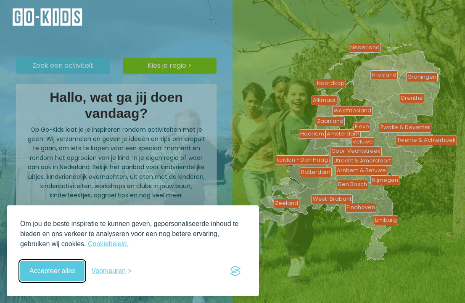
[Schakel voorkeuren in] (111, 271)
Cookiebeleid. (108, 243)
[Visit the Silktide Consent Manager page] (235, 271)
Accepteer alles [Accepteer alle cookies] (52, 270)
